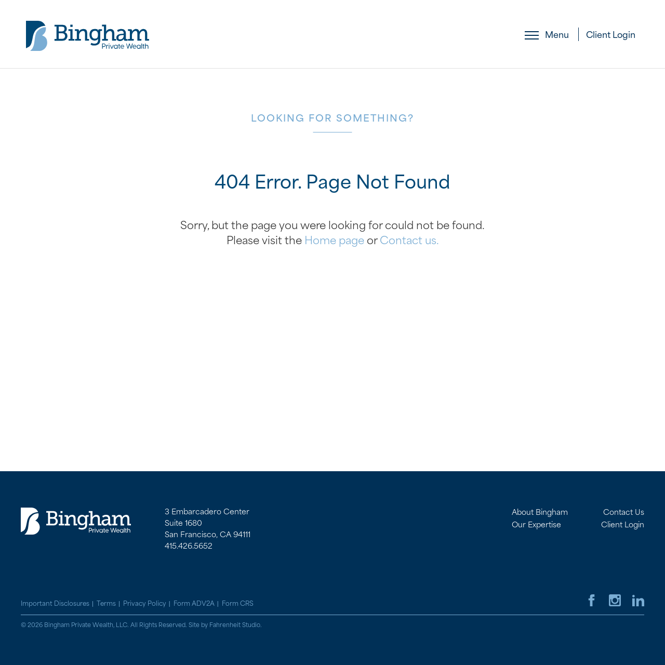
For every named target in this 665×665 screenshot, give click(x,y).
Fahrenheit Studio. (235, 625)
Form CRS (238, 603)
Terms (106, 603)
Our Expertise (536, 525)
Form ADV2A (194, 603)
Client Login (610, 35)
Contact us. (409, 240)
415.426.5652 (188, 546)
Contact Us (623, 512)
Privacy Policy (144, 603)
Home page (334, 240)
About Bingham (540, 512)
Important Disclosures (55, 603)
